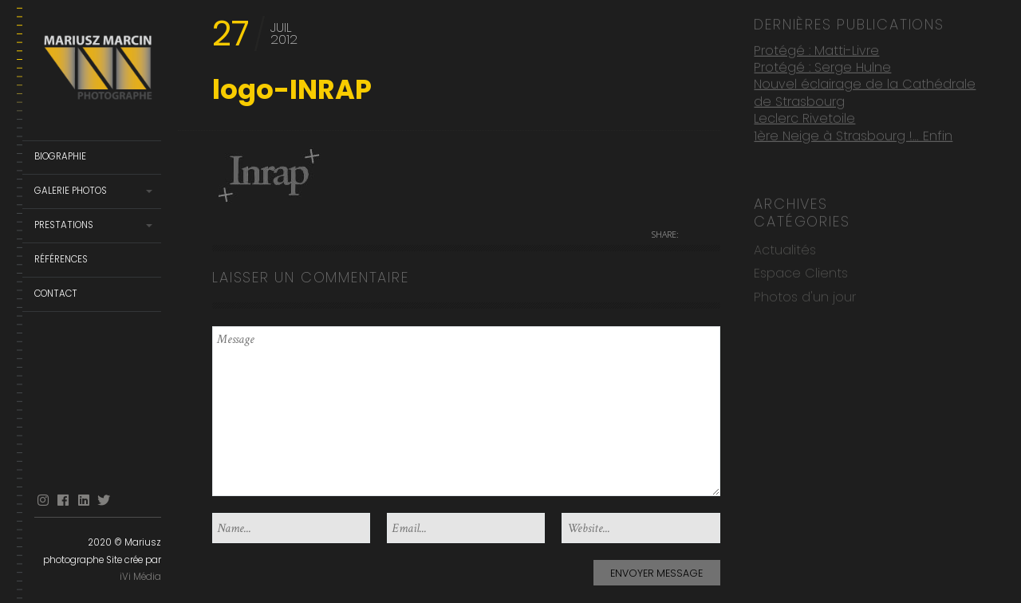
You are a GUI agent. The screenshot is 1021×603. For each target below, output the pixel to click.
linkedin (84, 500)
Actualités (785, 247)
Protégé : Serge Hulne (822, 65)
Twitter (103, 500)
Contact (55, 293)
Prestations (63, 225)
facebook (63, 500)
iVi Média (140, 576)
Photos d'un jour (805, 295)
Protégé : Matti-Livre (816, 47)
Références (61, 259)
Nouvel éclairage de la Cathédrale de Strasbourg (865, 90)
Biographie (60, 156)
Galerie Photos (70, 190)
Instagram (43, 500)
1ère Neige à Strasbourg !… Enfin (853, 132)
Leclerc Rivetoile (804, 116)
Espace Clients (801, 271)
